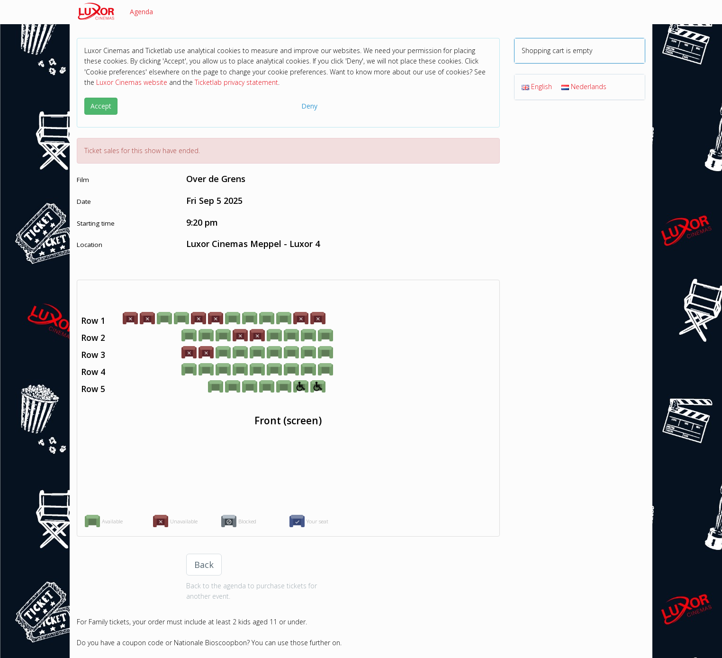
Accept (100, 105)
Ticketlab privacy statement (236, 82)
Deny (309, 105)
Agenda (141, 11)
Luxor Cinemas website (131, 82)
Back (204, 564)
